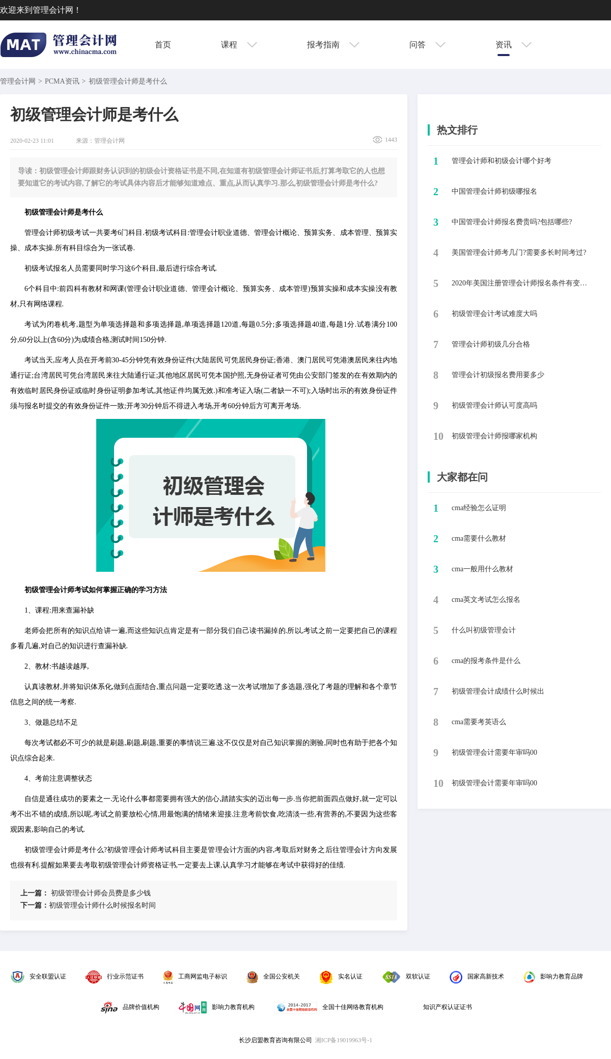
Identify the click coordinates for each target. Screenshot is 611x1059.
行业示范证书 (115, 976)
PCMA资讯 (62, 81)
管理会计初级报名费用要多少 (498, 375)
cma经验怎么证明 (479, 508)
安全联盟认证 (38, 976)
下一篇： (34, 905)
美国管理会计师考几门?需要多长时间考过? (519, 252)
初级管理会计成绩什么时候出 (498, 691)
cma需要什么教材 (479, 538)
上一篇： (34, 893)
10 (438, 436)
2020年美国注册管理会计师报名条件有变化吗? (522, 283)
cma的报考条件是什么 (486, 661)
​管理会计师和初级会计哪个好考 (501, 161)
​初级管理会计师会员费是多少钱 (85, 893)
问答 (427, 44)
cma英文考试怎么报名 (486, 599)
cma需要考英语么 (479, 722)
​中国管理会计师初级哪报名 (494, 191)
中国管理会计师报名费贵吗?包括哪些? (512, 222)
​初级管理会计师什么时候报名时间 (88, 905)
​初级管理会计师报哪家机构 (494, 436)
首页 (163, 44)
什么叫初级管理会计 (484, 630)
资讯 (513, 44)
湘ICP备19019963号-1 (344, 1040)
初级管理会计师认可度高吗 (494, 405)
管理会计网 (18, 81)
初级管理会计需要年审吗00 (494, 752)
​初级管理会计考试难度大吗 (494, 313)
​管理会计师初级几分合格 (491, 344)
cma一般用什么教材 (482, 569)
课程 (239, 44)
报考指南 (333, 44)
